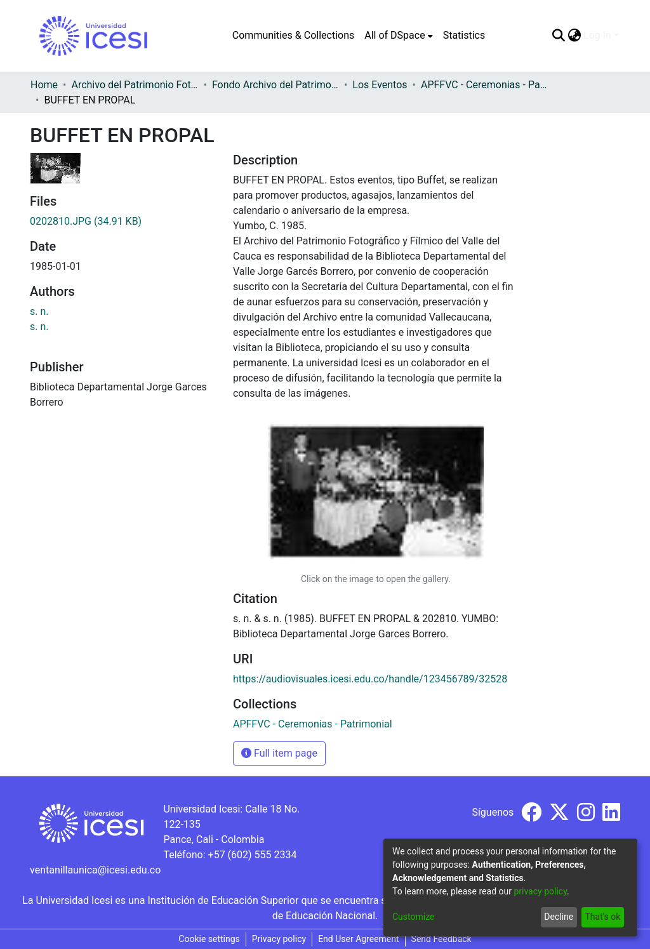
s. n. (39, 311)
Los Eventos (379, 85)
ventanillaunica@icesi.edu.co (95, 870)
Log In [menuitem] (597, 35)
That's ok (602, 917)
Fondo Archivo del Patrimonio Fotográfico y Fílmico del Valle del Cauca (275, 85)
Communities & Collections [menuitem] (293, 35)
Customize (413, 917)
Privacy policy (279, 939)
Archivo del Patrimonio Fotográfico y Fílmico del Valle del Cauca (134, 85)
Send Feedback (441, 939)
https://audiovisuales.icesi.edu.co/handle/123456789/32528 (370, 679)
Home (44, 85)
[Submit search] (558, 35)
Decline (558, 917)
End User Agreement (358, 939)
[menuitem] (398, 35)
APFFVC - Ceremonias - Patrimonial (484, 85)
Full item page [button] (279, 753)
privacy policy (540, 891)
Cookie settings (209, 939)
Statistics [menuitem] (464, 35)
